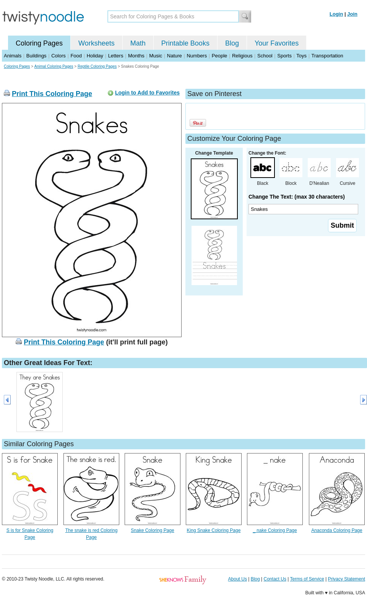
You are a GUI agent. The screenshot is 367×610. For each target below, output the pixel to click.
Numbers (197, 56)
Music (155, 56)
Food (76, 56)
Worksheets (96, 43)
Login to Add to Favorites (147, 93)
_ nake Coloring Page (275, 530)
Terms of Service (307, 579)
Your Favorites (277, 43)
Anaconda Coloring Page (336, 530)
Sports (284, 56)
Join (352, 14)
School (265, 56)
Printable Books (185, 43)
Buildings (36, 56)
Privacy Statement (346, 579)
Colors (58, 56)
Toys (301, 56)
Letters (115, 56)
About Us (237, 579)
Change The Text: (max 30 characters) (296, 197)
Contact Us (275, 579)
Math (138, 43)
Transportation (327, 56)
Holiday (95, 56)
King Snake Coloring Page (214, 530)
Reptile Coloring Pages (97, 66)
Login (336, 14)
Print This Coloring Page (52, 94)
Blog (232, 43)
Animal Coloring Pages (53, 66)
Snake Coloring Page (152, 530)
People (219, 56)
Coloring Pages (39, 43)
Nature (174, 56)
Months (136, 56)
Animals (12, 56)
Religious (242, 56)
